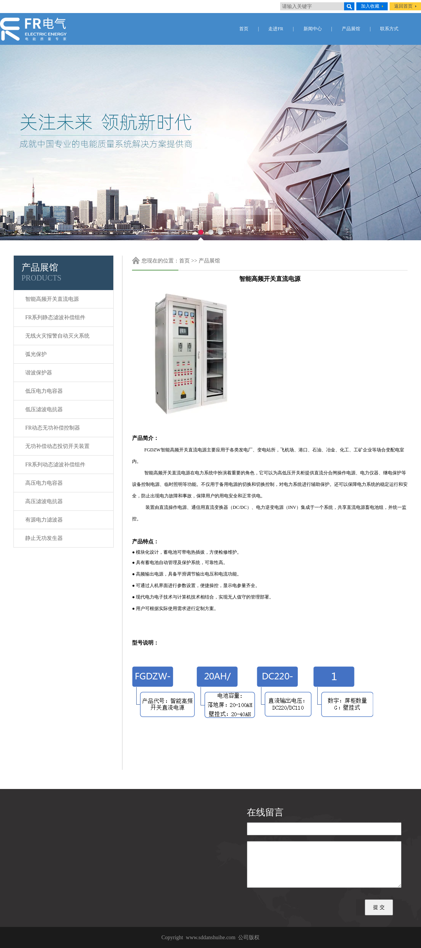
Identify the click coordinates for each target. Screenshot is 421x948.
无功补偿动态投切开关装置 (57, 446)
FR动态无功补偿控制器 (52, 428)
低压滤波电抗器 (44, 409)
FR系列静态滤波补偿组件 (55, 317)
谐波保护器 (38, 373)
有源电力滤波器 (44, 520)
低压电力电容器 (44, 391)
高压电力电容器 (44, 483)
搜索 (349, 6)
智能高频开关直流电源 (52, 299)
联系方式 (389, 28)
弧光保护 (36, 354)
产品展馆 (351, 28)
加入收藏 (370, 6)
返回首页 (403, 6)
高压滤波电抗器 (44, 501)
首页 (243, 28)
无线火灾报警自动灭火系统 (57, 336)
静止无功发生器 (44, 538)
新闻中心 (313, 28)
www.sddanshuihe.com (211, 937)
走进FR (275, 28)
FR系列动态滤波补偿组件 (55, 464)
